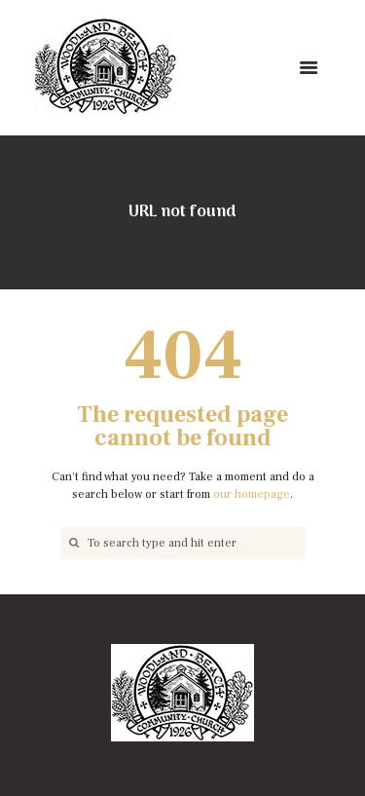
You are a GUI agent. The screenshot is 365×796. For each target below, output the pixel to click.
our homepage (251, 494)
